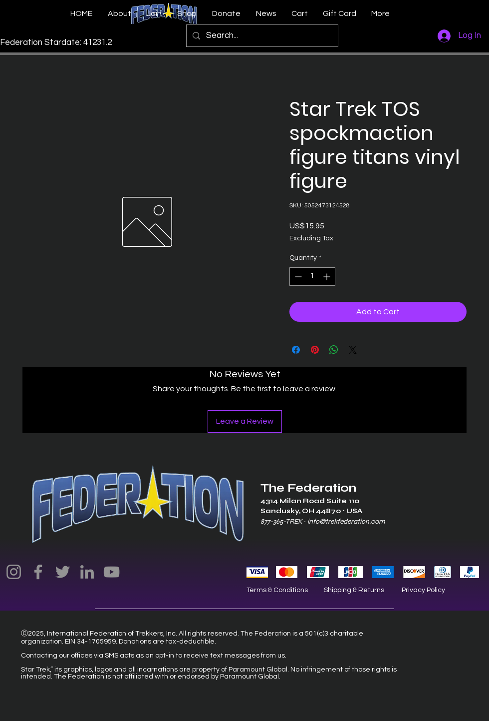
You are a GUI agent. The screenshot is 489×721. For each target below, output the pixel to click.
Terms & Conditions (277, 590)
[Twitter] (62, 572)
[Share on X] (353, 350)
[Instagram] (13, 572)
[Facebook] (38, 572)
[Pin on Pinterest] (315, 350)
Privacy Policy (423, 590)
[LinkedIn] (87, 572)
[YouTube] (111, 572)
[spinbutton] (312, 276)
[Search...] (261, 35)
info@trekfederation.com (346, 521)
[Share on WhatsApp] (334, 350)
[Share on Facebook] (296, 350)
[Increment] (327, 276)
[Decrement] (297, 276)
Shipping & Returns (354, 590)
